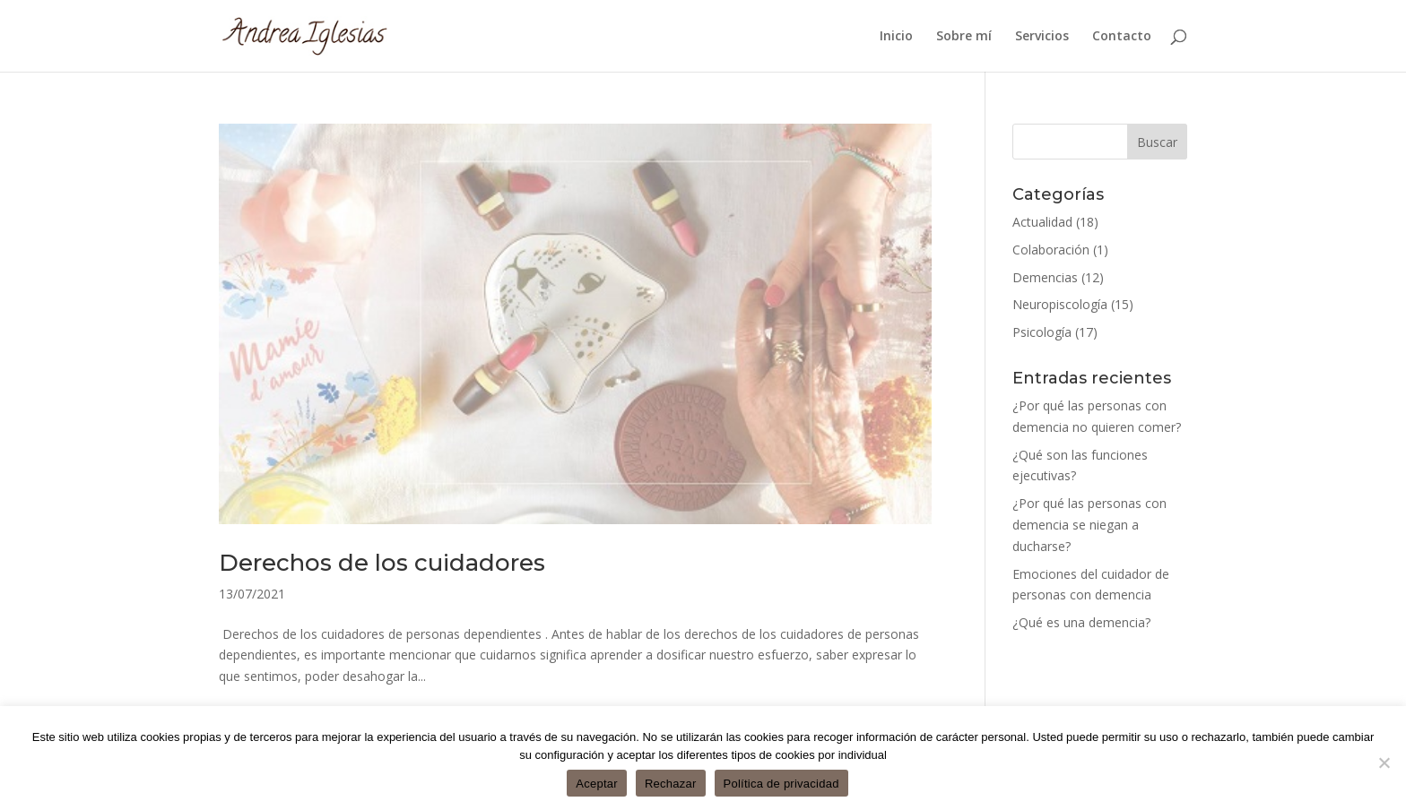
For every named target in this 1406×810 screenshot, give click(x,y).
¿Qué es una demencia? (1081, 622)
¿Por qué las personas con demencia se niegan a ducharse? (1089, 525)
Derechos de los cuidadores (382, 562)
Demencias (1045, 277)
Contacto (1121, 37)
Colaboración (1050, 249)
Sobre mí (964, 37)
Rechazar (671, 783)
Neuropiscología (1059, 304)
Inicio (896, 37)
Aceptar (597, 783)
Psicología (1042, 331)
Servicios (1042, 37)
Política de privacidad (781, 783)
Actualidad (1042, 221)
